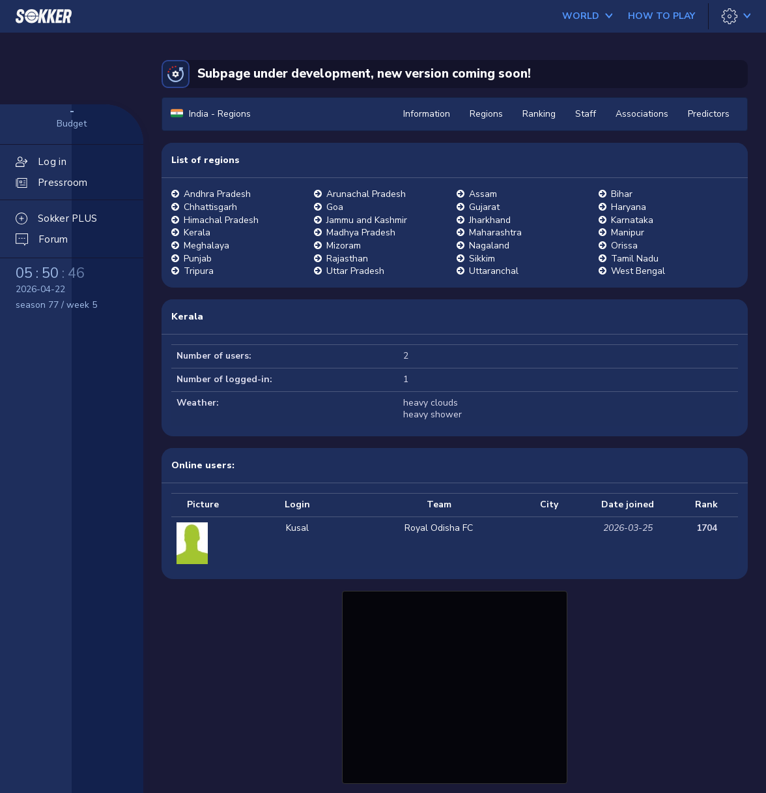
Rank (706, 504)
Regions (486, 114)
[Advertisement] (454, 685)
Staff (585, 114)
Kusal (297, 528)
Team (439, 504)
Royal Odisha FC (438, 528)
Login (297, 504)
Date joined (627, 504)
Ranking (539, 114)
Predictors (709, 114)
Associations (642, 114)
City (549, 504)
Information (426, 114)
